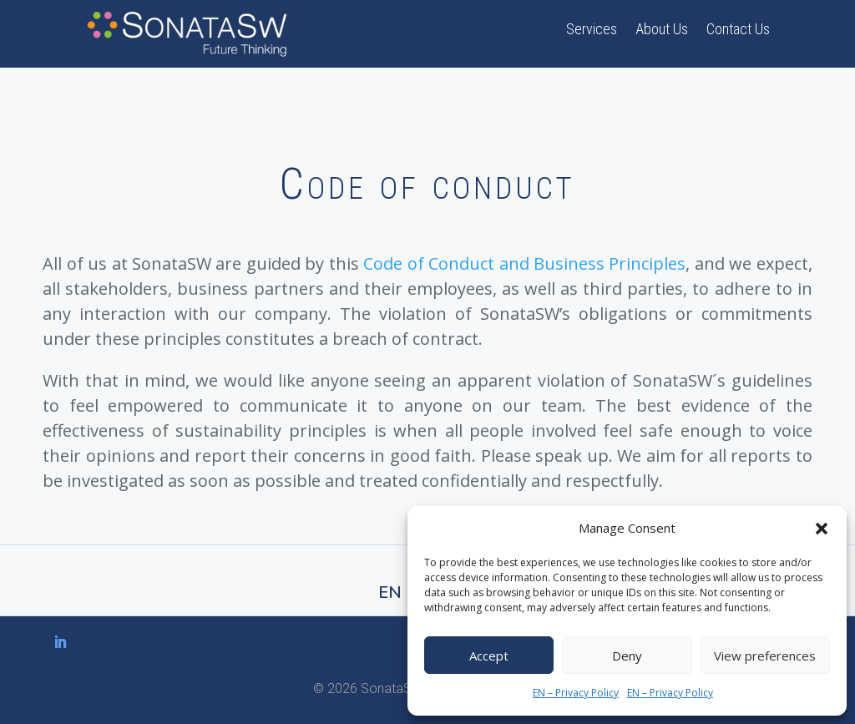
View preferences (765, 655)
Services (591, 30)
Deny (627, 655)
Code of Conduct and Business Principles (524, 263)
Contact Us (738, 30)
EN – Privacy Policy (576, 693)
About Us (661, 30)
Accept (488, 655)
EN (390, 592)
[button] (821, 528)
